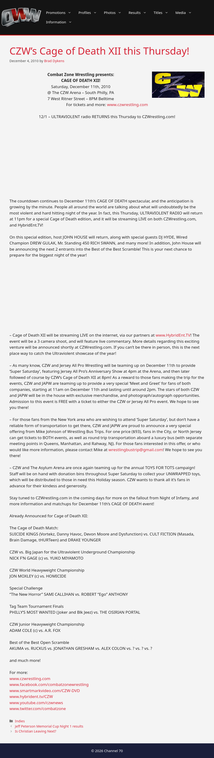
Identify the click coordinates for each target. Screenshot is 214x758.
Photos (114, 12)
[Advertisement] (107, 159)
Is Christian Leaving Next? (35, 731)
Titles (163, 12)
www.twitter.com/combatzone (37, 708)
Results (139, 12)
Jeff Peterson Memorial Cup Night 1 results (49, 726)
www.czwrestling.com (127, 104)
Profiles (89, 12)
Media (185, 12)
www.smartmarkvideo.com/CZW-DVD (44, 690)
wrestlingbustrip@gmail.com (135, 449)
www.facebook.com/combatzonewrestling (49, 684)
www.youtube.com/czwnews (36, 702)
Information (61, 22)
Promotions (60, 12)
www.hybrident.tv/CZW (31, 696)
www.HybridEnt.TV (173, 335)
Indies (20, 721)
